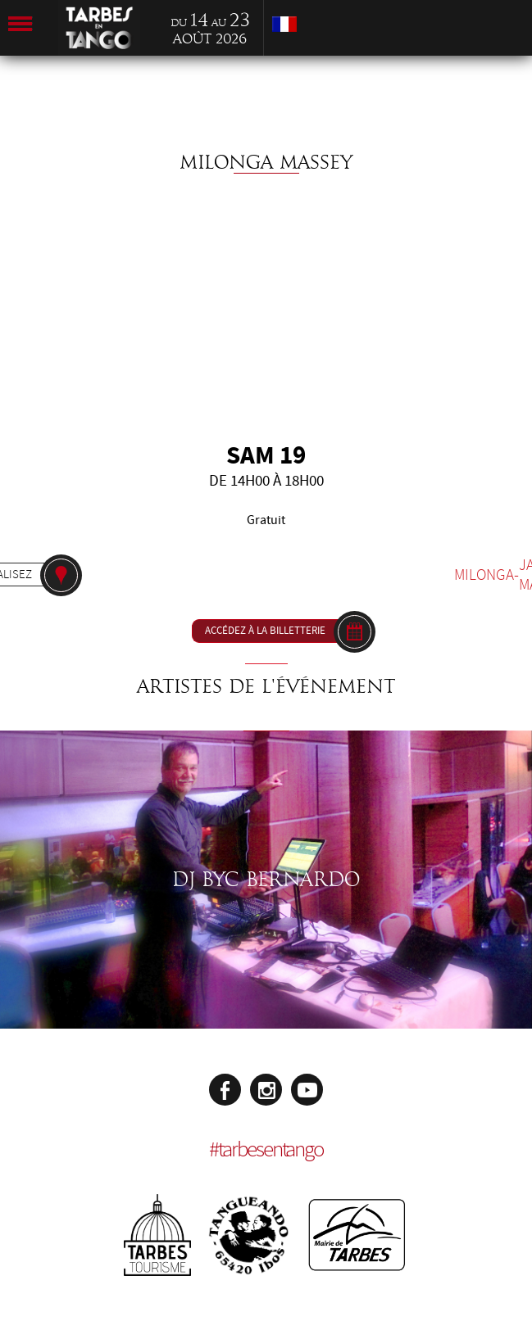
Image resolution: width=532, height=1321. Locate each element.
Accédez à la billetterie (265, 630)
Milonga (484, 575)
